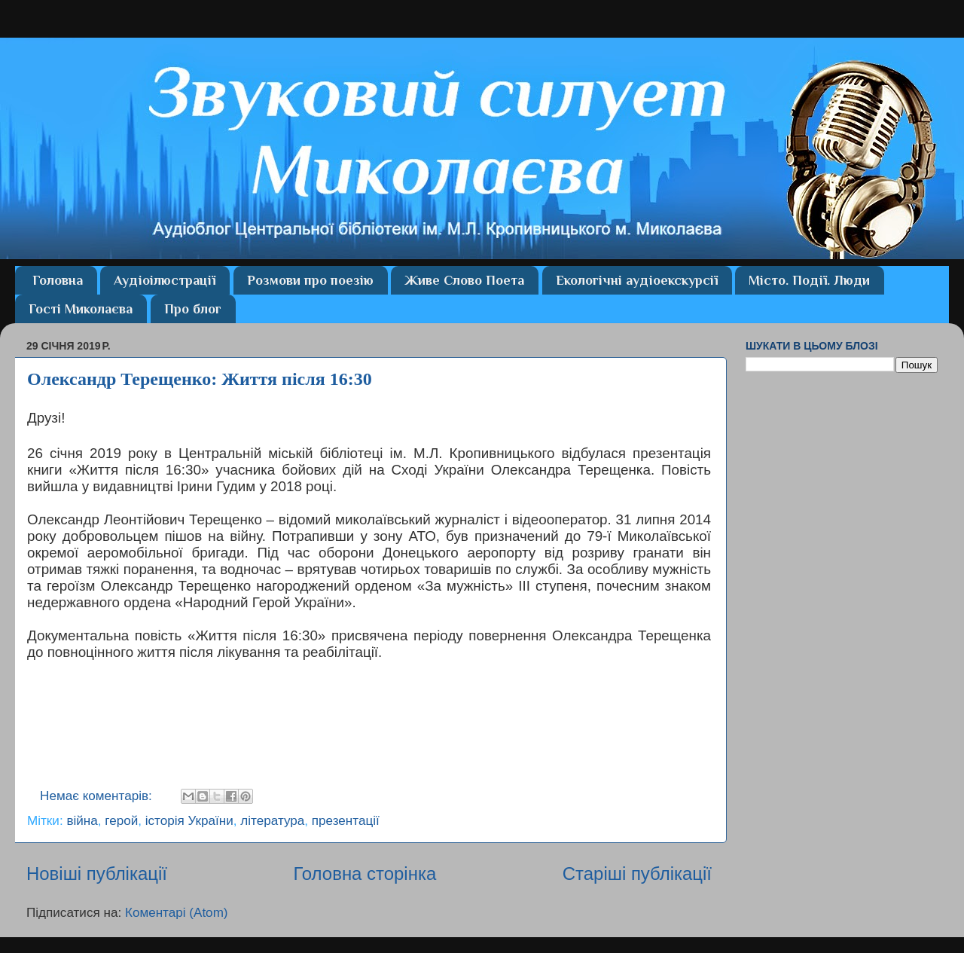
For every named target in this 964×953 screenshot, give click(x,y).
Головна (57, 280)
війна (81, 821)
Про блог (192, 308)
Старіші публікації (637, 873)
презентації (346, 821)
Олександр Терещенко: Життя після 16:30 (199, 379)
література (272, 821)
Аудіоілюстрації (164, 280)
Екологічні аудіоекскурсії (637, 280)
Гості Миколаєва (81, 308)
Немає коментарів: (98, 796)
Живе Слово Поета (464, 280)
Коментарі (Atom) (176, 913)
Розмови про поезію (310, 280)
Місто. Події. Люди (809, 280)
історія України (189, 821)
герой (121, 821)
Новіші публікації (96, 873)
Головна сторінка (364, 873)
